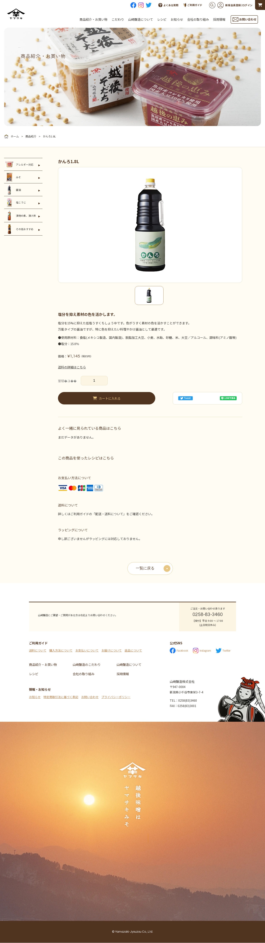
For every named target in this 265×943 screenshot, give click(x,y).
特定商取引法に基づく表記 (60, 697)
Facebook (179, 651)
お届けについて (111, 650)
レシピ (161, 19)
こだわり (118, 19)
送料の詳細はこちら (72, 367)
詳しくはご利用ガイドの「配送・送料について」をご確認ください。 (106, 514)
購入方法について (60, 650)
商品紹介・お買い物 (93, 19)
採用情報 (219, 19)
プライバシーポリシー (115, 697)
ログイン (247, 5)
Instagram (202, 651)
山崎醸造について (140, 19)
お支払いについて (87, 650)
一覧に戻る (145, 568)
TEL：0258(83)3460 (183, 701)
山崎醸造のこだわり (87, 665)
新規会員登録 (229, 5)
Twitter (223, 650)
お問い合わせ (90, 697)
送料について (37, 650)
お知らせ (177, 19)
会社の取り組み (198, 19)
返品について (133, 650)
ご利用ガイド (193, 5)
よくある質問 (168, 5)
